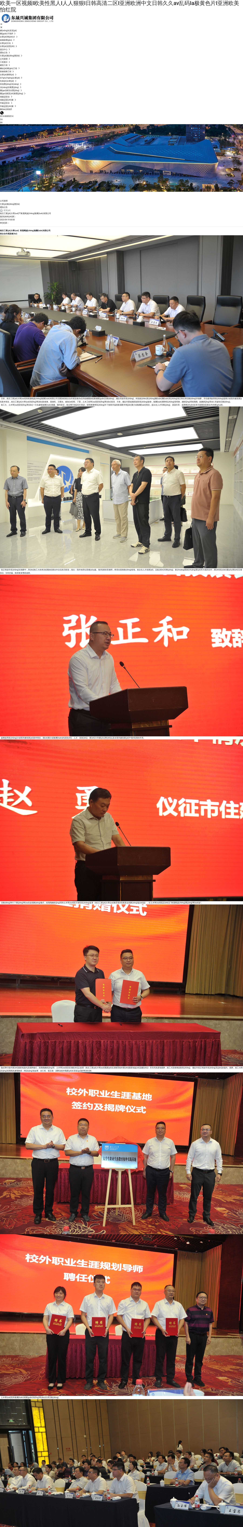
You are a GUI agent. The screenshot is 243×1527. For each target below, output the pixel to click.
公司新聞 (4, 201)
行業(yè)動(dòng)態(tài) (10, 204)
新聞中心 (11, 195)
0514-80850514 (6, 116)
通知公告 (4, 207)
